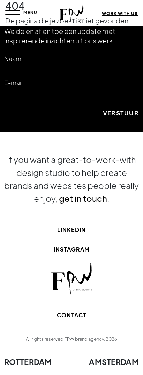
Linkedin (71, 229)
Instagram (72, 249)
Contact (71, 315)
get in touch (83, 198)
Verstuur (121, 113)
